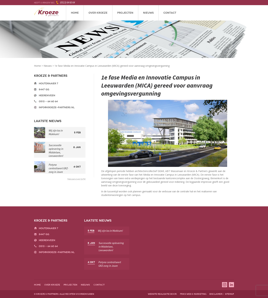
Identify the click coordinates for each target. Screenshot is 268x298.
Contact (169, 12)
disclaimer (215, 294)
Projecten (125, 12)
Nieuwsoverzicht (76, 179)
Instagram (224, 284)
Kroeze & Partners (46, 13)
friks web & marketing (193, 294)
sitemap (229, 294)
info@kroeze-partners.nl (57, 107)
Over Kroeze (98, 12)
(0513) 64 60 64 (67, 2)
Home (75, 12)
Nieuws (148, 12)
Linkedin (231, 284)
